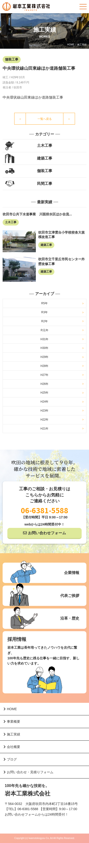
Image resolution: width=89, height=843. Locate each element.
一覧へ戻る (44, 119)
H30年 (44, 348)
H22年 (44, 419)
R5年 (44, 303)
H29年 (44, 357)
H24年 (44, 401)
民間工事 (44, 184)
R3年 (44, 312)
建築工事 (44, 158)
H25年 (44, 392)
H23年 (44, 410)
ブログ (10, 759)
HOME (70, 44)
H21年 (44, 428)
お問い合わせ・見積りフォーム (28, 772)
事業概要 (12, 721)
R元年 (44, 330)
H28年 (44, 366)
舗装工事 (44, 171)
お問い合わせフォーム (47, 533)
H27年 (44, 375)
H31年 (44, 339)
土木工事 (44, 145)
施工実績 (12, 734)
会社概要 (12, 747)
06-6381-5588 (44, 510)
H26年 (44, 384)
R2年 (44, 321)
